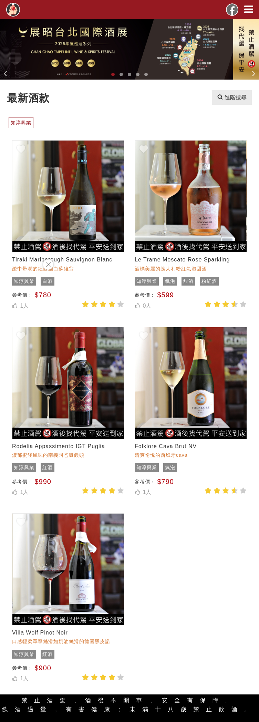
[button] (113, 74)
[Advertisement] (27, 361)
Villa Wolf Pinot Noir (40, 633)
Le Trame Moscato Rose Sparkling (182, 259)
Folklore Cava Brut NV (166, 446)
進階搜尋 (232, 97)
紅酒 (47, 467)
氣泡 (170, 281)
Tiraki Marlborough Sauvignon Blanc (62, 259)
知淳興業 (146, 281)
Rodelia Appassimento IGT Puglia (58, 446)
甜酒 (188, 281)
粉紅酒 (209, 281)
